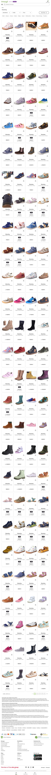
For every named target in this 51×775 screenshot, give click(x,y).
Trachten (2, 763)
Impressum (19, 748)
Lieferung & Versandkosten (39, 744)
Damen (2, 759)
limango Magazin (4, 746)
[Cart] (12, 32)
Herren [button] (11, 16)
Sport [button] (23, 16)
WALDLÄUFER (44, 728)
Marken (2, 764)
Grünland (3, 730)
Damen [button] (7, 16)
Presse (2, 750)
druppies (34, 728)
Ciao (16, 728)
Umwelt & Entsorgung (38, 746)
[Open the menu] (2, 5)
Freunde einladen (4, 744)
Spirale (13, 728)
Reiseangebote (20, 760)
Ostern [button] (33, 16)
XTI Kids (24, 728)
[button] (6, 13)
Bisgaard (3, 728)
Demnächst (19, 756)
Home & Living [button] (39, 16)
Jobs (2, 748)
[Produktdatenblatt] (7, 31)
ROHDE (19, 730)
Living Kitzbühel (14, 730)
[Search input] (26, 5)
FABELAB (8, 730)
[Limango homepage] (5, 1)
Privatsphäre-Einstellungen (22, 750)
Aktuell (18, 755)
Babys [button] (19, 16)
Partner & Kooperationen (5, 747)
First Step (20, 728)
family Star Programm (5, 743)
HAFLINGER (29, 728)
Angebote (3, 755)
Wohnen (2, 762)
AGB (18, 743)
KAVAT (23, 730)
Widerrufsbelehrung (21, 744)
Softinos (38, 728)
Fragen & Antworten (37, 743)
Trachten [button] (45, 16)
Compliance (19, 747)
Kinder (2, 758)
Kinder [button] (15, 16)
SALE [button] (3, 16)
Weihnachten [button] (28, 16)
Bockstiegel (8, 728)
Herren (2, 760)
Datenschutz (19, 746)
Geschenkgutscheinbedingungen (23, 751)
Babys (2, 756)
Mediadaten (3, 751)
